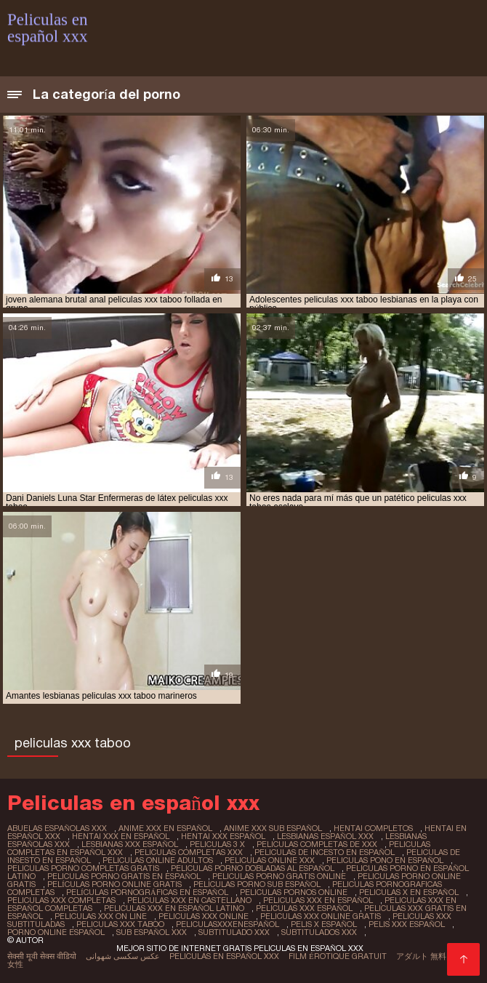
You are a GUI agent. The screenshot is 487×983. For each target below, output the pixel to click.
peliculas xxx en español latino (174, 908)
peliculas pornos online (293, 892)
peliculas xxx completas (61, 900)
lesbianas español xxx (325, 836)
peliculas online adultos (157, 860)
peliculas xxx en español (318, 900)
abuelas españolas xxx (57, 828)
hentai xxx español (223, 836)
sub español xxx (151, 932)
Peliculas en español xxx (224, 956)
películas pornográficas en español (147, 892)
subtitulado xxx (234, 932)
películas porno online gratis (114, 884)
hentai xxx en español (120, 836)
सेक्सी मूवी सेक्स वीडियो (41, 956)
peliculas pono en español (384, 860)
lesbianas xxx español (129, 844)
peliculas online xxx (270, 860)
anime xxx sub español (273, 828)
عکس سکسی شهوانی (123, 956)
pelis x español (324, 924)
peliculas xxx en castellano (189, 900)
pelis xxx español (407, 924)
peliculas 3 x (217, 844)
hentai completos (373, 828)
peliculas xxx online (203, 916)
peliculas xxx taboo (120, 924)
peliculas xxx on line (101, 916)
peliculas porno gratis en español (124, 876)
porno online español (56, 932)
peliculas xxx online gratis (320, 916)
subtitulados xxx (319, 932)
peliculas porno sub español (257, 884)
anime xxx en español (165, 828)
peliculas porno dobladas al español (252, 868)
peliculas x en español (409, 892)
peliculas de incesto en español (324, 852)
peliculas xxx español (304, 908)
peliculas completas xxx (188, 852)
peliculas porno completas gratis (83, 868)
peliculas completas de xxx (317, 844)
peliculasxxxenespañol (227, 924)
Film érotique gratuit (338, 956)
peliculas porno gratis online (279, 876)
